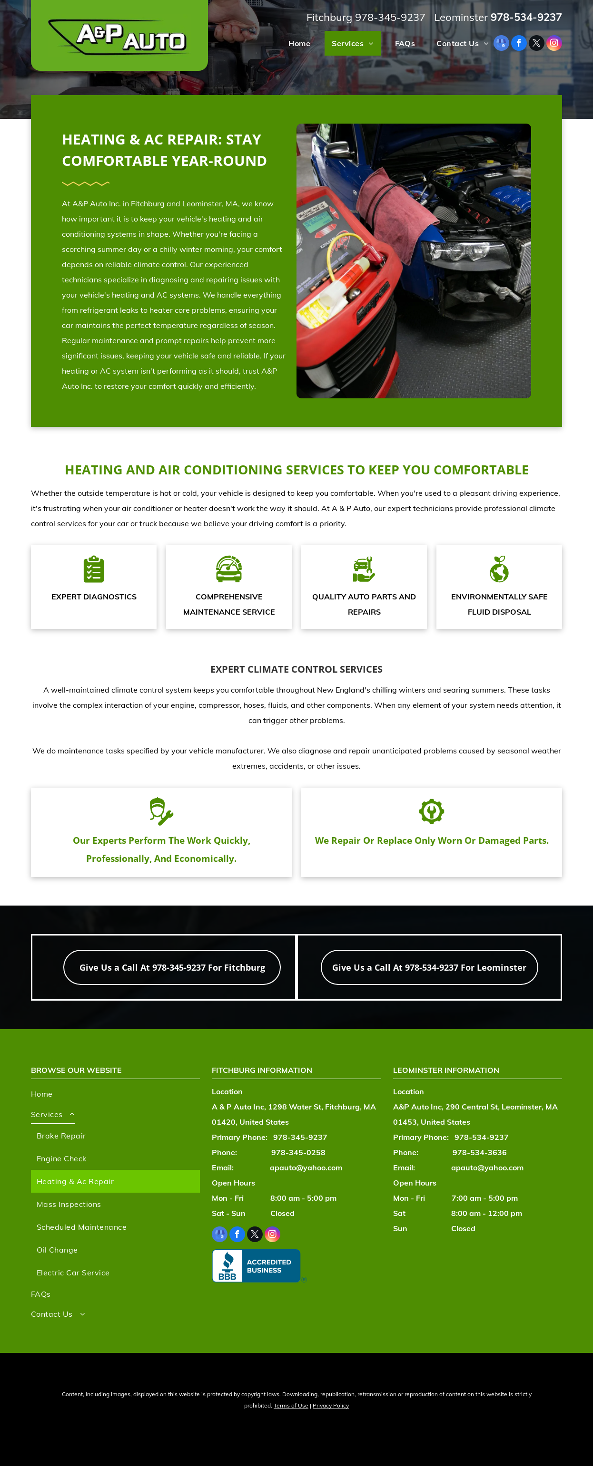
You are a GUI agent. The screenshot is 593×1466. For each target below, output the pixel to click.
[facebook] (519, 44)
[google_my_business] (501, 44)
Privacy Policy (331, 1405)
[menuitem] (295, 43)
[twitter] (536, 44)
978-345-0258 (298, 1152)
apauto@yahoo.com (306, 1167)
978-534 (512, 17)
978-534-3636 (480, 1152)
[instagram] (554, 44)
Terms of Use (291, 1405)
